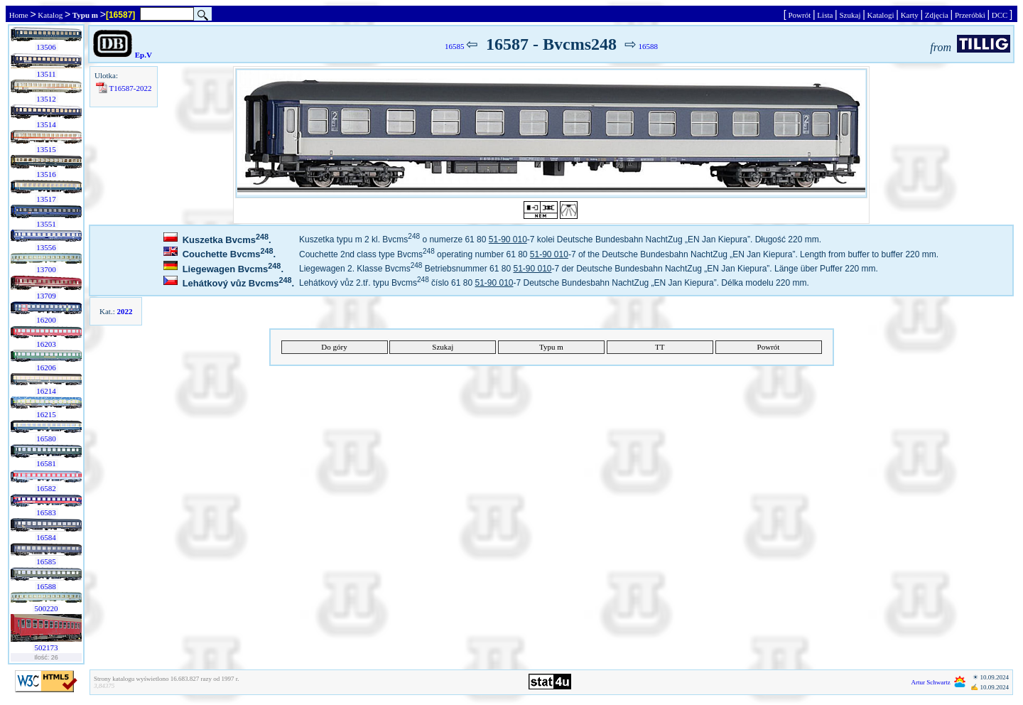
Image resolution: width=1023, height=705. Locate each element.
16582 (46, 488)
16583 (46, 512)
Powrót (799, 15)
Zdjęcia (936, 15)
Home (18, 15)
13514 (46, 124)
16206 (46, 367)
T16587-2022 (130, 88)
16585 (46, 561)
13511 (46, 74)
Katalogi (880, 15)
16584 (46, 537)
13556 (46, 247)
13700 (46, 269)
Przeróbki (970, 15)
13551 (46, 224)
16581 (46, 463)
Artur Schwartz (931, 682)
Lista (825, 15)
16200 (46, 320)
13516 (46, 174)
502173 (46, 647)
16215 (46, 414)
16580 (46, 438)
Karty (910, 15)
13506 (46, 47)
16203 (46, 344)
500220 (46, 608)
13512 (46, 99)
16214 (46, 391)
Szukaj (850, 15)
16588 (46, 586)
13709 (46, 295)
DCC (1000, 15)
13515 (46, 149)
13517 (46, 199)
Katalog (50, 15)
